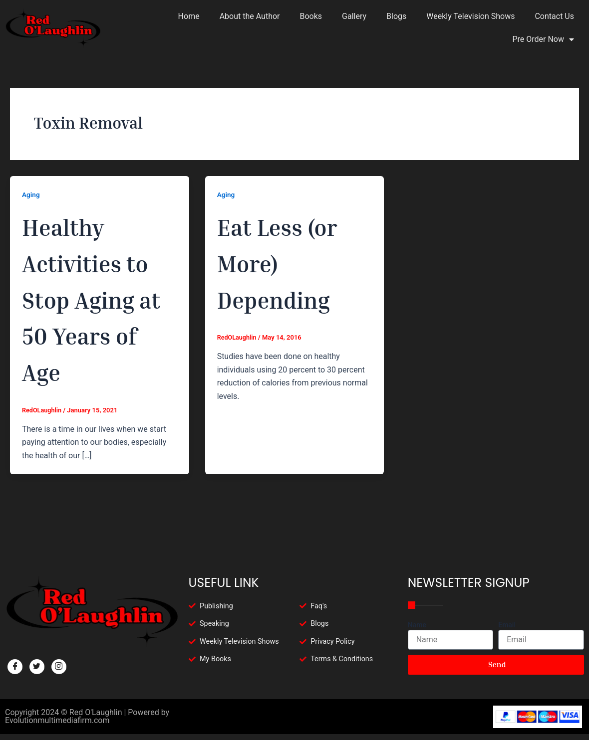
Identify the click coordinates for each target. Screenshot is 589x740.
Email (507, 625)
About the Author (250, 16)
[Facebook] (14, 666)
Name (417, 625)
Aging (31, 194)
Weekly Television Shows (470, 16)
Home (189, 16)
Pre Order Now (543, 39)
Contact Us (554, 16)
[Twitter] (36, 666)
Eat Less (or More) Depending (291, 261)
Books (311, 16)
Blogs (396, 16)
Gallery (354, 16)
